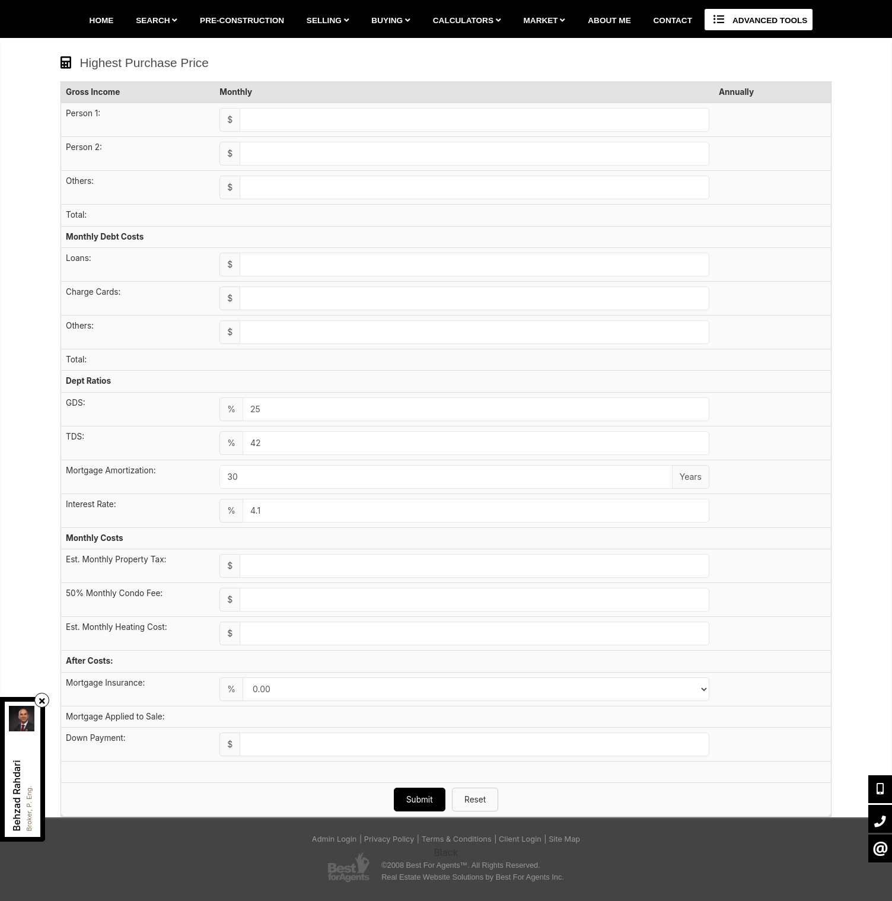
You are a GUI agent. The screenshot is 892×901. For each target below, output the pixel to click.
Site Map (564, 839)
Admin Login (334, 839)
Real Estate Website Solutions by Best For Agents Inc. (472, 877)
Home (102, 20)
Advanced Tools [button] (759, 19)
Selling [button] (328, 20)
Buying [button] (390, 20)
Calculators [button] (467, 20)
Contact (673, 20)
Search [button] (156, 20)
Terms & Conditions (457, 839)
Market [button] (545, 20)
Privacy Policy (389, 839)
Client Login (520, 839)
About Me (609, 20)
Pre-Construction (242, 20)
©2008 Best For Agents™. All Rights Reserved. (460, 865)
